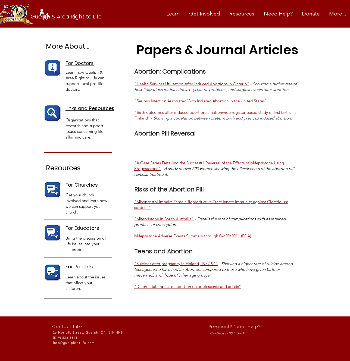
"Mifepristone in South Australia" (164, 218)
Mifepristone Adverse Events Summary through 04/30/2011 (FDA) (192, 235)
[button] (173, 14)
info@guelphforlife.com (74, 343)
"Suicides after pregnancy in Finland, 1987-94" (176, 263)
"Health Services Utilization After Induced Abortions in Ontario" (192, 83)
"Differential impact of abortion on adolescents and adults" (187, 286)
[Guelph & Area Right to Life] (69, 16)
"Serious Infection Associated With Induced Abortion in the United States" (201, 100)
